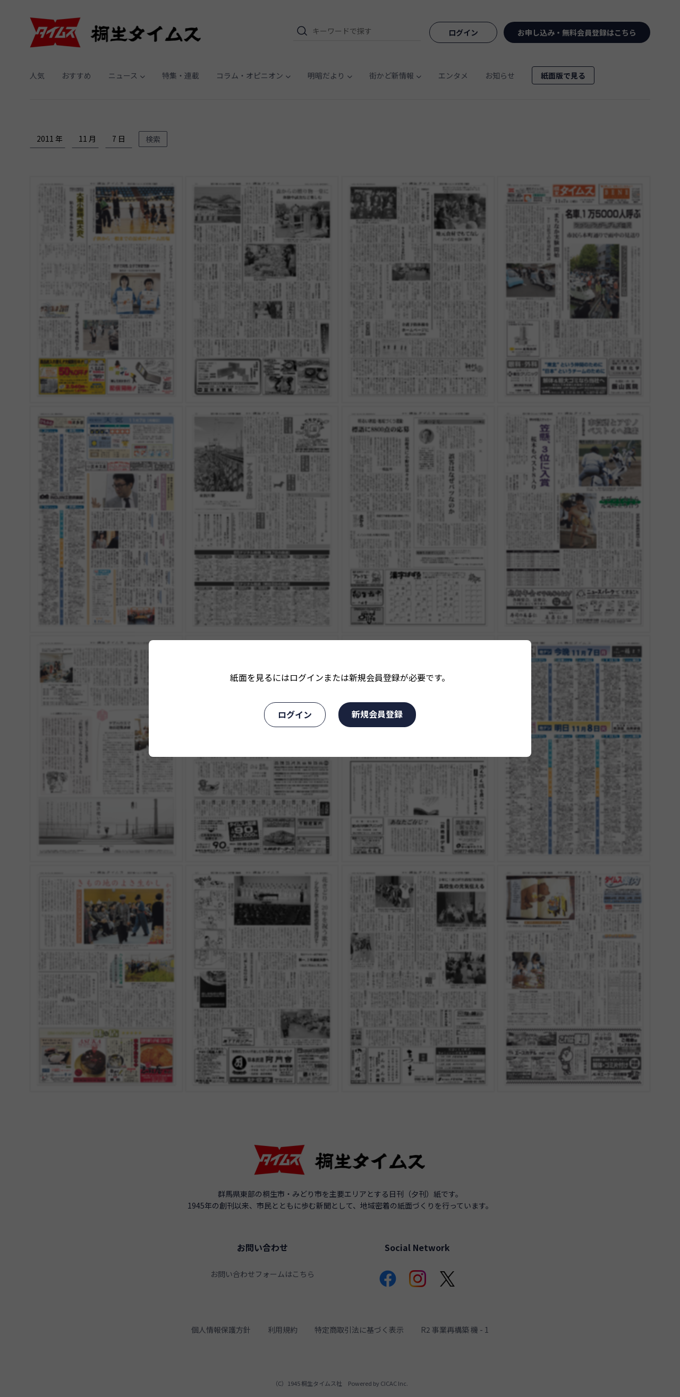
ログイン (295, 714)
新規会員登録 (377, 714)
